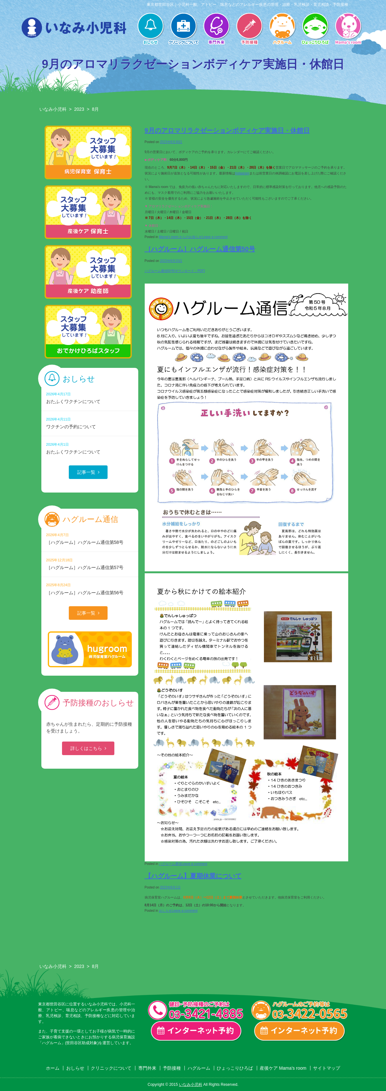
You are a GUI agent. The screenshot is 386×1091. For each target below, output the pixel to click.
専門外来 (216, 29)
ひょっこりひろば (315, 29)
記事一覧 (86, 472)
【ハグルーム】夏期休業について (193, 875)
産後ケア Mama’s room (348, 29)
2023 (79, 109)
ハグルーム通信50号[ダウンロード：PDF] (175, 271)
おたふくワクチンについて (89, 397)
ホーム (52, 1068)
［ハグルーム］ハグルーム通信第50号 (200, 249)
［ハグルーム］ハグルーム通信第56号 (89, 588)
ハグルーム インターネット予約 (299, 1031)
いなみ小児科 (53, 109)
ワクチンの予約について (89, 423)
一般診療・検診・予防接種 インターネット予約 (196, 1031)
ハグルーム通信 (170, 864)
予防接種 (249, 29)
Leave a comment (215, 237)
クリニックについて (183, 29)
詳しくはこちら (86, 748)
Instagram (242, 173)
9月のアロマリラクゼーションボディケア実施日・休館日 (227, 130)
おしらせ (150, 29)
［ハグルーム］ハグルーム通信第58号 (89, 538)
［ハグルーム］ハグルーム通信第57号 (89, 563)
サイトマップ (326, 1068)
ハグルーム (282, 29)
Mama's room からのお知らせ (180, 237)
